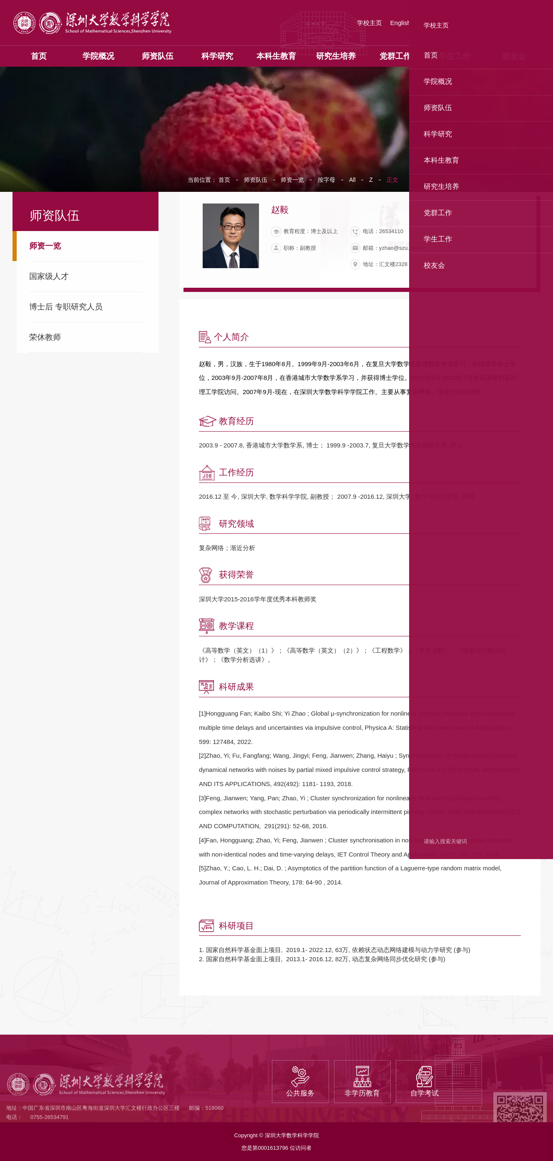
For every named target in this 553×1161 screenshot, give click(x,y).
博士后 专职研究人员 (66, 306)
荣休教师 (45, 337)
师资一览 (45, 245)
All (352, 179)
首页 (224, 179)
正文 (392, 179)
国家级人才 (49, 276)
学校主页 (369, 23)
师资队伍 (255, 179)
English (400, 23)
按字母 (326, 179)
